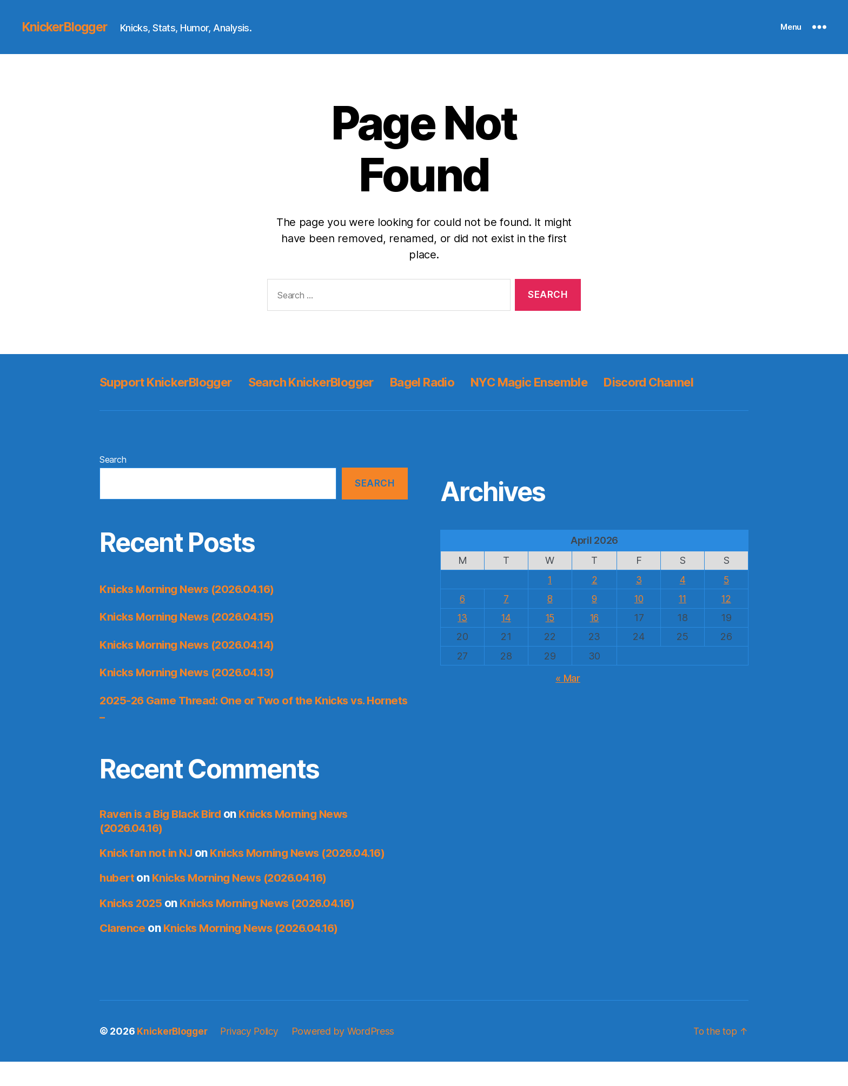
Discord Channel (149, 406)
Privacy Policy (253, 1055)
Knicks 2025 (132, 927)
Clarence (123, 952)
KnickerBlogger (67, 27)
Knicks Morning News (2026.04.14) (192, 669)
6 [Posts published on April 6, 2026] (463, 623)
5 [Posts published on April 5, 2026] (727, 604)
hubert (118, 902)
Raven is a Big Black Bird (163, 838)
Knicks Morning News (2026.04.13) (191, 696)
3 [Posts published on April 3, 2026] (638, 604)
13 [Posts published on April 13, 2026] (462, 642)
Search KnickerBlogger (330, 382)
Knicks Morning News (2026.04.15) (191, 641)
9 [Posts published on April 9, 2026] (595, 623)
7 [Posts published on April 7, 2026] (506, 623)
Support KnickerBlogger (172, 382)
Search (113, 483)
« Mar (567, 702)
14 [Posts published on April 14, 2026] (506, 642)
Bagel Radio (451, 382)
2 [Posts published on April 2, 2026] (595, 604)
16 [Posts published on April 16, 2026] (594, 642)
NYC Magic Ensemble (569, 382)
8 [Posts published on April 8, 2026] (550, 623)
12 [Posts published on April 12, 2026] (726, 623)
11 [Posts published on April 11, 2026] (682, 623)
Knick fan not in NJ (147, 877)
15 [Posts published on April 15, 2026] (550, 642)
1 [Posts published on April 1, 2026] (549, 604)
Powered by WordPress (349, 1055)
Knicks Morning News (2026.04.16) (192, 613)
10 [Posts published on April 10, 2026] (638, 623)
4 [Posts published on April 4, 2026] (683, 604)
